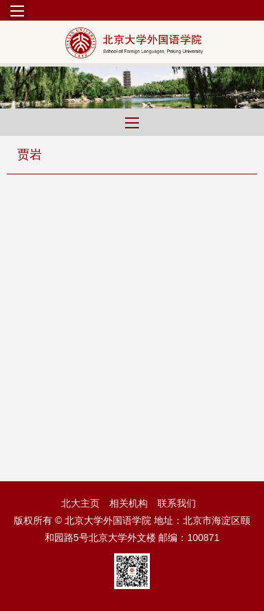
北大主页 (80, 503)
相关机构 (128, 503)
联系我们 (176, 503)
